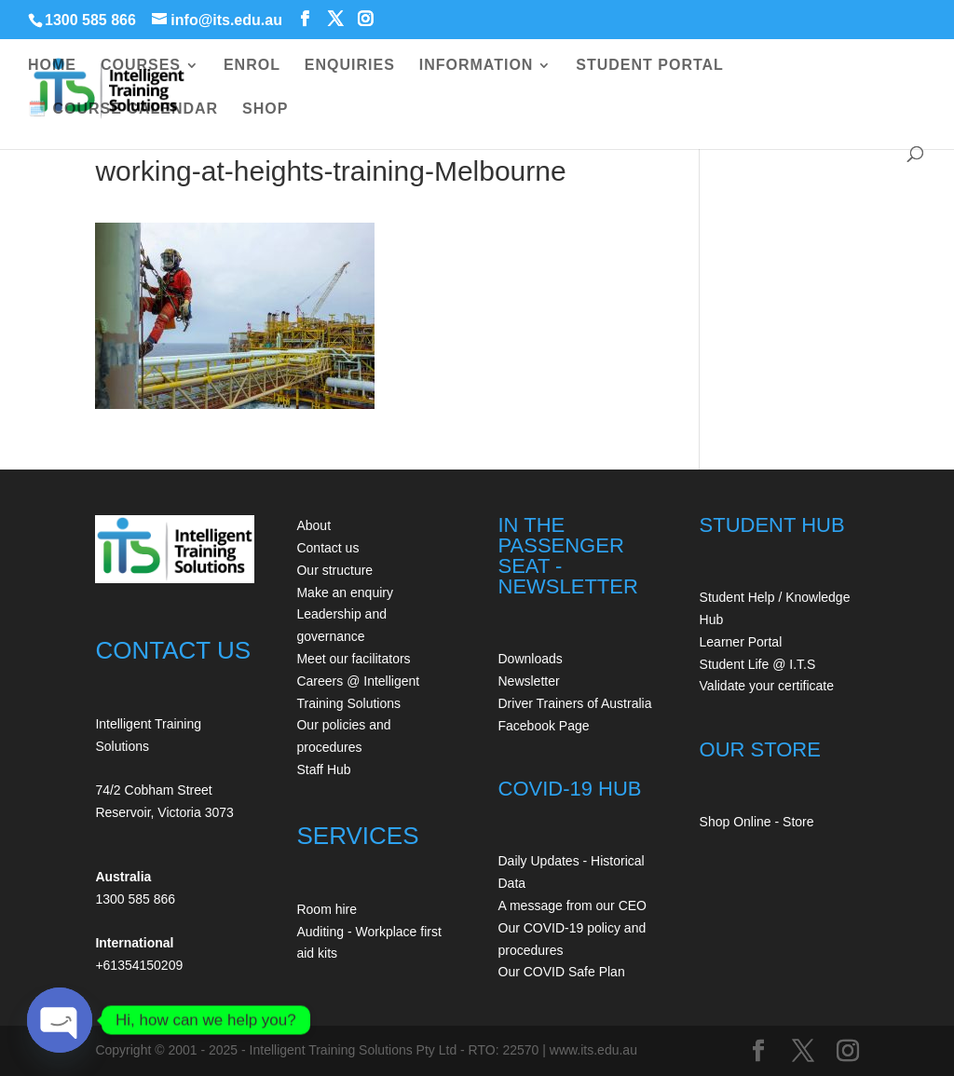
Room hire (326, 909)
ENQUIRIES (350, 66)
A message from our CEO (572, 905)
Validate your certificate (767, 685)
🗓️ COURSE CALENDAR (123, 109)
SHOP (265, 109)
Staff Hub (323, 769)
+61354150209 (139, 965)
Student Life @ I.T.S (758, 664)
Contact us (327, 547)
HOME (52, 66)
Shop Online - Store (757, 821)
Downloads (530, 658)
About (313, 525)
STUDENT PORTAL (650, 66)
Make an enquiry (344, 592)
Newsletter (529, 681)
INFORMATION (476, 66)
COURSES (141, 66)
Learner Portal (741, 641)
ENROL (252, 66)
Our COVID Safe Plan (561, 971)
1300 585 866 (90, 20)
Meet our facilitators (353, 658)
